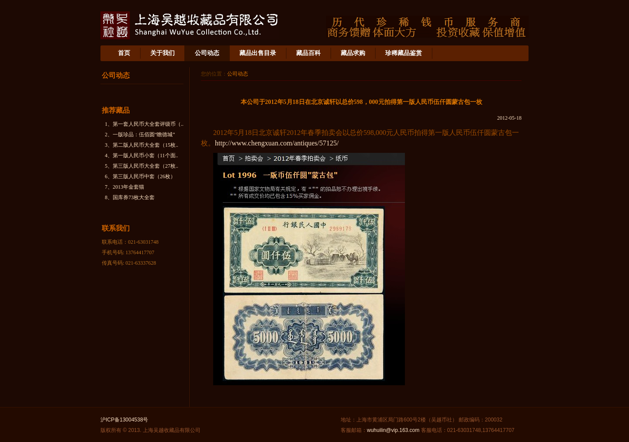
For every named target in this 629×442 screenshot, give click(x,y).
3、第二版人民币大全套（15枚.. (141, 145)
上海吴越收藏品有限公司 (189, 25)
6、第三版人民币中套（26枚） (140, 176)
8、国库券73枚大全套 (130, 197)
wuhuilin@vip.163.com (393, 430)
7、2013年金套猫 (124, 187)
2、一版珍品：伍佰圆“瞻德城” (140, 134)
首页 (124, 53)
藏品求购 (353, 53)
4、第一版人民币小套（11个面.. (141, 155)
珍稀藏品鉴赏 (403, 53)
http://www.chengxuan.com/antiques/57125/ (277, 143)
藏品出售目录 (257, 53)
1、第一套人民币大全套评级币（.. (144, 124)
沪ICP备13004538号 (124, 420)
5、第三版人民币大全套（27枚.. (141, 166)
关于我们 (162, 53)
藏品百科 (308, 53)
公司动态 (207, 53)
